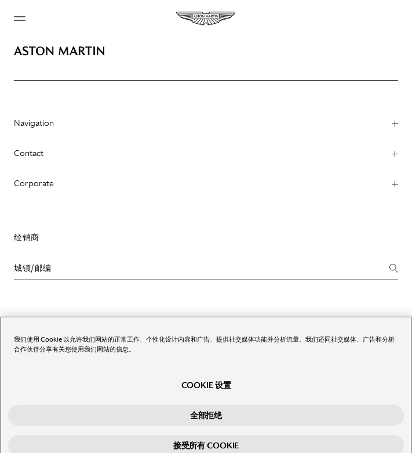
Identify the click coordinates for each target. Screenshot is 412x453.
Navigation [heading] (206, 123)
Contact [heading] (206, 153)
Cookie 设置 (206, 390)
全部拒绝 (206, 420)
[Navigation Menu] (19, 18)
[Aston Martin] (206, 18)
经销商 (26, 237)
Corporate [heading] (206, 183)
